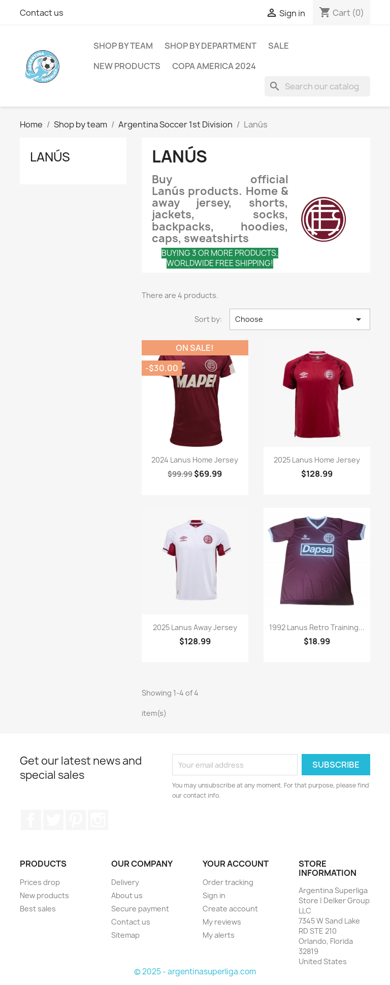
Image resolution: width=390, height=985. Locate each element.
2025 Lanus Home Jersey (317, 460)
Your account (236, 863)
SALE (278, 45)
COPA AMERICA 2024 (214, 66)
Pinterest (76, 820)
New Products (126, 66)
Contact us (41, 12)
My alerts (219, 935)
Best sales (38, 908)
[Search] (317, 86)
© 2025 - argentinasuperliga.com (195, 971)
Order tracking (228, 882)
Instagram (98, 820)
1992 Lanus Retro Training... (317, 627)
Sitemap (125, 935)
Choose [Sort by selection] (300, 319)
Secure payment (140, 908)
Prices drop (40, 882)
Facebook (31, 820)
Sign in (214, 895)
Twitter (53, 820)
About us (127, 895)
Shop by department (210, 45)
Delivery (125, 882)
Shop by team (123, 45)
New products (44, 895)
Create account (230, 908)
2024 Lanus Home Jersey (194, 460)
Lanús (50, 157)
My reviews (222, 922)
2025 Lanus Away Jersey (195, 627)
